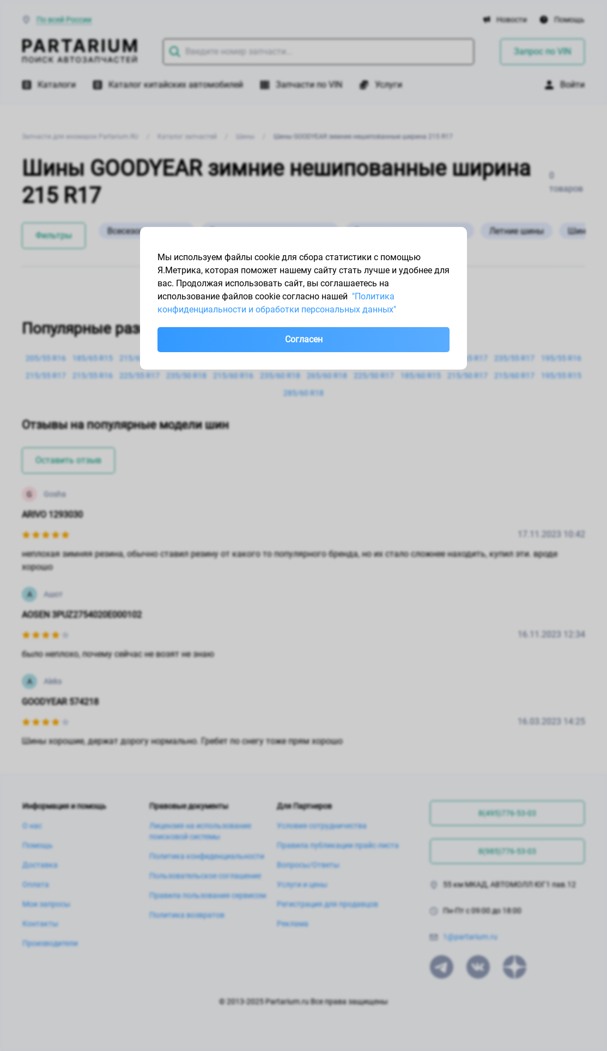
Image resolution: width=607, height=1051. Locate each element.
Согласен (304, 339)
